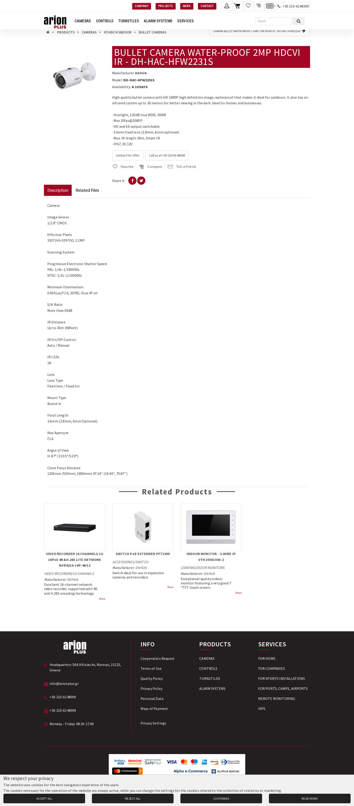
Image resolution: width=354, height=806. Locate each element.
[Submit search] (299, 21)
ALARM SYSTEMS (158, 21)
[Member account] (227, 5)
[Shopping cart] (238, 5)
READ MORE (310, 798)
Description (57, 190)
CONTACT (207, 6)
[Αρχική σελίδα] (48, 32)
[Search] (273, 21)
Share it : (119, 180)
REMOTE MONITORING (276, 698)
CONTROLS (105, 21)
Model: (117, 80)
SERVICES (185, 21)
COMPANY (141, 6)
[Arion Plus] (55, 21)
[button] (101, 50)
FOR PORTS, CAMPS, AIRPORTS (283, 688)
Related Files (87, 190)
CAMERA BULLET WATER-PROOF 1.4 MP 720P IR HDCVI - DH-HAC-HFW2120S (259, 31)
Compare (150, 166)
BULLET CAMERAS (153, 32)
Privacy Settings (154, 723)
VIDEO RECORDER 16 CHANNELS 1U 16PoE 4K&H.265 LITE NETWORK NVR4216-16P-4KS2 (74, 559)
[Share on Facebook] (132, 181)
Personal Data (152, 698)
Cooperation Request (157, 658)
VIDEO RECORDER (57, 573)
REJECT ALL (132, 798)
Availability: (121, 86)
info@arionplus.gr (64, 683)
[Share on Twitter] (141, 181)
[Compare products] (259, 5)
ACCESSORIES (123, 562)
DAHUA (141, 73)
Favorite (123, 166)
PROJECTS (165, 6)
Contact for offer (128, 155)
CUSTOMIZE (221, 798)
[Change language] (271, 5)
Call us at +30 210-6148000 (167, 155)
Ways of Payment (154, 708)
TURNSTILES (128, 21)
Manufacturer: (123, 73)
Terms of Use (151, 668)
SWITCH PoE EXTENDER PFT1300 (143, 553)
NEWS (187, 6)
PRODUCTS (66, 32)
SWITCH (142, 562)
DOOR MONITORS (211, 567)
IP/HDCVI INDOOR (117, 32)
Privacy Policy (151, 688)
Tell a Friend (182, 166)
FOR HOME (267, 658)
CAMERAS (83, 21)
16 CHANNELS (83, 573)
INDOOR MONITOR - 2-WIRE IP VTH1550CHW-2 (211, 556)
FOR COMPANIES (271, 668)
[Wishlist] (248, 5)
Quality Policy (152, 678)
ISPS (262, 708)
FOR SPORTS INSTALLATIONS (281, 678)
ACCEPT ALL (44, 798)
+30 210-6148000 (296, 6)
